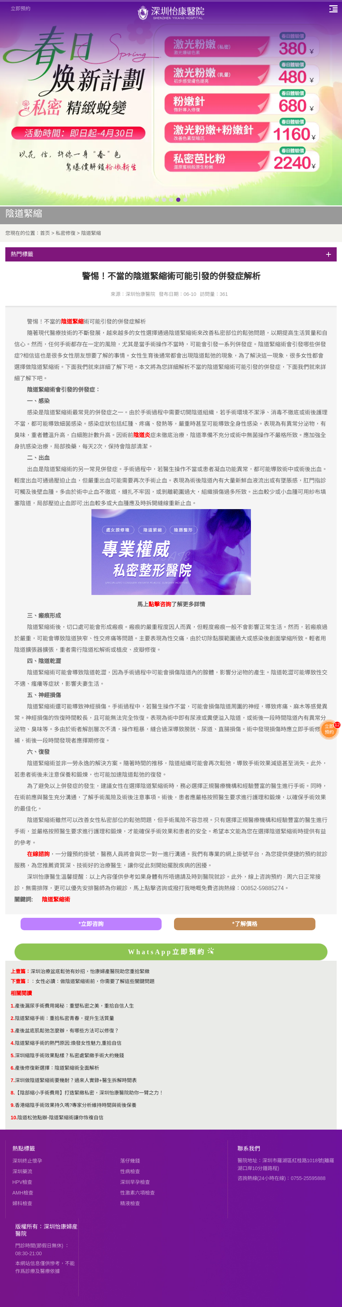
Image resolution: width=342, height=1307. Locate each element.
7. (13, 1080)
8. (13, 1093)
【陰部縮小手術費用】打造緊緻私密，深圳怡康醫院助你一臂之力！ (89, 1093)
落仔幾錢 (130, 1161)
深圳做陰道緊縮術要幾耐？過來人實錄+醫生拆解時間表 (76, 1080)
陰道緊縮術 (56, 900)
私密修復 (65, 233)
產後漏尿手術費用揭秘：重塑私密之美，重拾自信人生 (74, 1006)
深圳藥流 (22, 1171)
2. (13, 1018)
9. (13, 1105)
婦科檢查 (22, 1203)
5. (13, 1055)
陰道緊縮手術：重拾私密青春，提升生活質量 (64, 1018)
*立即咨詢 (91, 924)
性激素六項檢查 (137, 1193)
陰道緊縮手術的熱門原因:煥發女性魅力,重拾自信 (68, 1043)
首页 (45, 233)
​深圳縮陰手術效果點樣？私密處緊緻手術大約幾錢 (69, 1055)
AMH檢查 (22, 1193)
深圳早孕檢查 (135, 1182)
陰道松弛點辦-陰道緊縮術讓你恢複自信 (60, 1117)
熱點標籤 (23, 1149)
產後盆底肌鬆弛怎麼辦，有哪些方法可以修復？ (67, 1030)
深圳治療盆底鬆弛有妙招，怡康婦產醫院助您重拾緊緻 (90, 971)
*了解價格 (244, 924)
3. (13, 1030)
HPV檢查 (22, 1182)
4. (13, 1043)
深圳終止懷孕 (27, 1161)
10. (14, 1117)
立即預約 (20, 8)
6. (13, 1068)
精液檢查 (130, 1203)
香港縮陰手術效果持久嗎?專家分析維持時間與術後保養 (76, 1105)
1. (13, 1006)
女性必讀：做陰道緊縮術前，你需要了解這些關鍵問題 (95, 981)
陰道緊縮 (91, 233)
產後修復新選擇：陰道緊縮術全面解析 (57, 1068)
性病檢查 (130, 1171)
